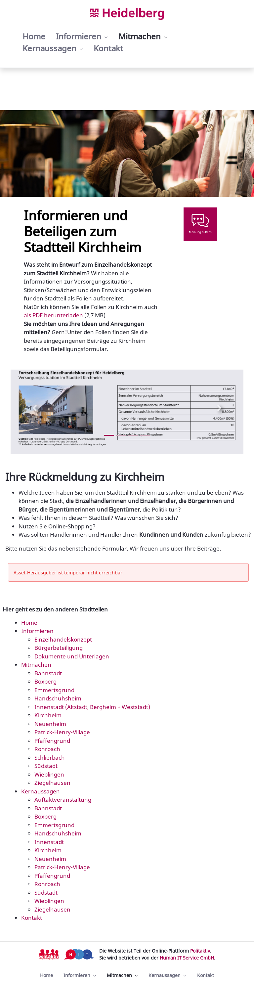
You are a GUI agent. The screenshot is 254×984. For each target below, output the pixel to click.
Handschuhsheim (57, 698)
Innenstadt (49, 842)
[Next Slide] (219, 408)
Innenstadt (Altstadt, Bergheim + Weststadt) (92, 707)
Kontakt (31, 917)
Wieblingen (49, 774)
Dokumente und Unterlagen (71, 656)
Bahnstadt (48, 673)
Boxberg (45, 681)
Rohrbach (47, 749)
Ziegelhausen (52, 782)
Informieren (37, 631)
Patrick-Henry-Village (62, 732)
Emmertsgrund (54, 690)
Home (29, 622)
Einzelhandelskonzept (63, 639)
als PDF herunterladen (53, 315)
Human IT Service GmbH (187, 958)
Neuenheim (50, 724)
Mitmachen (36, 664)
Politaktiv (200, 951)
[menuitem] (34, 36)
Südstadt (46, 766)
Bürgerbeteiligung (58, 647)
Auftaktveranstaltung (62, 799)
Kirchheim (48, 715)
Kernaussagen (40, 791)
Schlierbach (49, 757)
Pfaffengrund (52, 740)
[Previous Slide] (35, 408)
